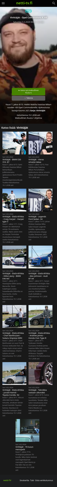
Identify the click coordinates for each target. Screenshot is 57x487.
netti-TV (7, 480)
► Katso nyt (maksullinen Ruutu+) (28, 91)
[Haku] (54, 3)
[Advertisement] (28, 54)
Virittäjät (40, 110)
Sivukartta (24, 480)
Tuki (32, 480)
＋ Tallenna (28, 98)
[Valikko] (3, 3)
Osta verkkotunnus (44, 480)
